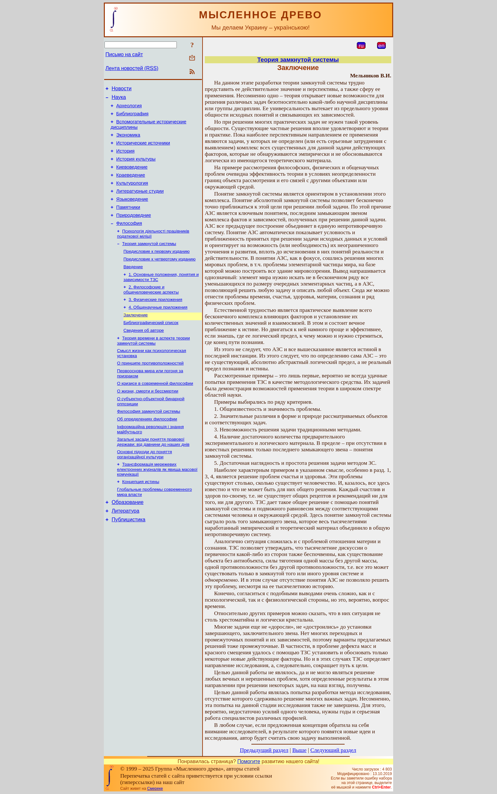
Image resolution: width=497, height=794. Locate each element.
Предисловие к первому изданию (156, 269)
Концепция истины (140, 514)
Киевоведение (132, 176)
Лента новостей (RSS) (131, 68)
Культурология (132, 194)
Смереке (155, 788)
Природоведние (133, 230)
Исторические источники (143, 149)
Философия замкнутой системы (148, 440)
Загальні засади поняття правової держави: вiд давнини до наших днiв (153, 473)
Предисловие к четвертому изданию (159, 278)
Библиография (132, 117)
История (125, 158)
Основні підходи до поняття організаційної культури (144, 486)
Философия (129, 239)
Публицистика (128, 556)
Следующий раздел (333, 750)
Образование (127, 537)
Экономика (128, 140)
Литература (125, 546)
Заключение (135, 337)
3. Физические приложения (155, 321)
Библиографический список (150, 346)
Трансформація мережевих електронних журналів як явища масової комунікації (157, 501)
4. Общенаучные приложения (158, 329)
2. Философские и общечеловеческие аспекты (151, 310)
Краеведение (130, 185)
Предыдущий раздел (264, 750)
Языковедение (132, 212)
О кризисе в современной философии (155, 410)
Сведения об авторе (143, 354)
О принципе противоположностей (150, 389)
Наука (119, 99)
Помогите (248, 761)
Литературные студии (140, 203)
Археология (129, 108)
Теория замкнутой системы (149, 261)
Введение (133, 286)
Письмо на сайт (124, 54)
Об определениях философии (147, 448)
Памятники (128, 221)
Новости (121, 89)
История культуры (136, 167)
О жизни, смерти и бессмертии (147, 419)
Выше (299, 750)
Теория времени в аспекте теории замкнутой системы (153, 365)
